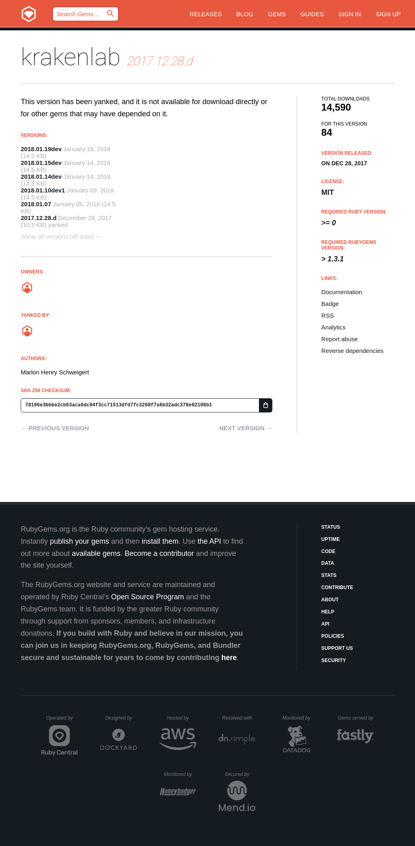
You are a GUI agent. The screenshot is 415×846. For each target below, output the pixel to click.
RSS (327, 315)
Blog (244, 14)
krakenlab (71, 57)
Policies (332, 636)
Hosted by (181, 718)
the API (209, 541)
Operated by (62, 720)
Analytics (333, 327)
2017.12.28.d (38, 217)
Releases (206, 14)
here (229, 658)
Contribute (337, 587)
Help (327, 612)
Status (330, 527)
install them (159, 541)
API (325, 624)
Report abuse (339, 338)
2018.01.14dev (41, 176)
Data (327, 563)
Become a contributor (159, 553)
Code (328, 551)
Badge (330, 303)
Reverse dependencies (352, 350)
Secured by (240, 774)
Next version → (245, 428)
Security (333, 660)
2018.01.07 (36, 204)
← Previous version (55, 428)
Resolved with (238, 718)
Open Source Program (147, 597)
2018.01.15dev (41, 162)
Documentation (341, 291)
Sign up (388, 14)
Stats (329, 575)
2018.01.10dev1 (43, 190)
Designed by (121, 718)
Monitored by (298, 718)
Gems (277, 14)
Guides (312, 14)
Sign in (349, 14)
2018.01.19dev (41, 148)
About (330, 599)
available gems (96, 553)
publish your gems (79, 541)
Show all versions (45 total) (57, 236)
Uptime (330, 539)
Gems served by (356, 718)
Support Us (337, 648)
